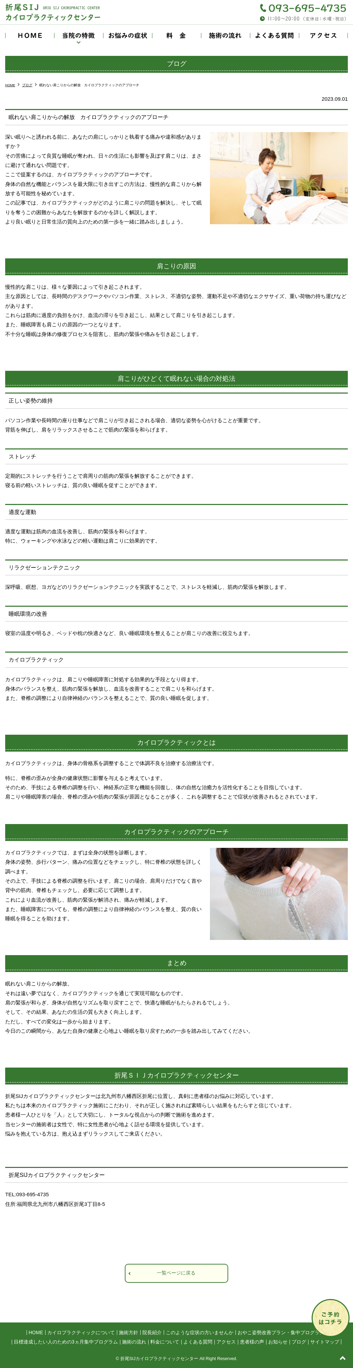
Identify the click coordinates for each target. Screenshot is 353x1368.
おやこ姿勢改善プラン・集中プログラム (281, 1332)
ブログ (299, 1342)
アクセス (323, 35)
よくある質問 (274, 35)
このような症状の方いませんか (199, 1332)
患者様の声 (252, 1342)
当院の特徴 (78, 35)
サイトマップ (324, 1342)
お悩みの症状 (127, 35)
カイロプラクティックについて (81, 1332)
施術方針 (128, 1332)
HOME (30, 35)
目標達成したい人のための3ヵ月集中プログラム (66, 1342)
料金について (176, 35)
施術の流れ (225, 35)
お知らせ (278, 1342)
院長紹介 (152, 1332)
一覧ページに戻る (176, 1273)
